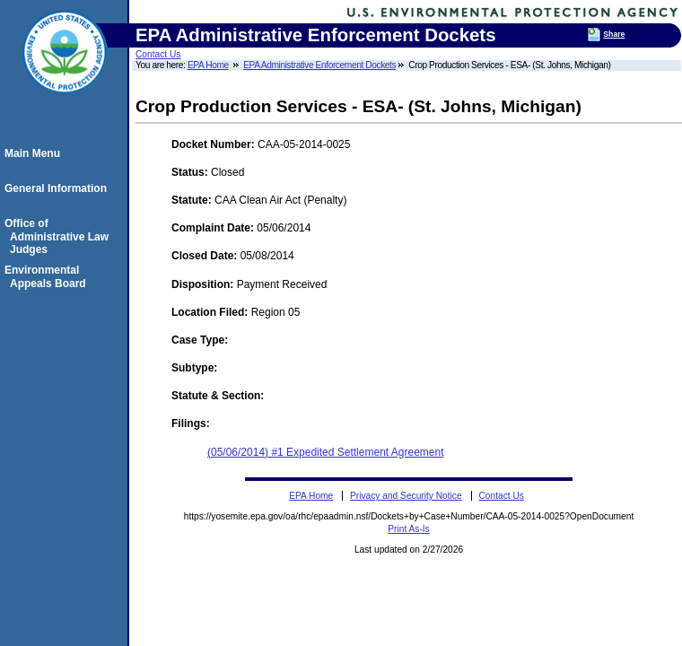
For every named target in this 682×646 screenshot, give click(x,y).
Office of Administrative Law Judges (59, 236)
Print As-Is (408, 529)
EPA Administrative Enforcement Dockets (319, 65)
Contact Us (158, 54)
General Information (58, 188)
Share (614, 34)
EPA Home (208, 65)
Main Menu (35, 153)
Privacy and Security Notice (406, 496)
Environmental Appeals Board (48, 276)
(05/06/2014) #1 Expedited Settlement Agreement (325, 452)
